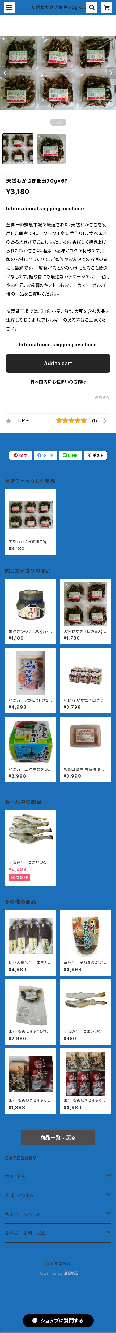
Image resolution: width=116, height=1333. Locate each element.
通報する (102, 397)
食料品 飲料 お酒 (25, 1233)
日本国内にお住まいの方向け (58, 381)
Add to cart (58, 363)
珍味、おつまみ (19, 1195)
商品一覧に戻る (58, 1137)
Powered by (58, 1273)
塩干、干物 (15, 1176)
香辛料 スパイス (22, 1214)
